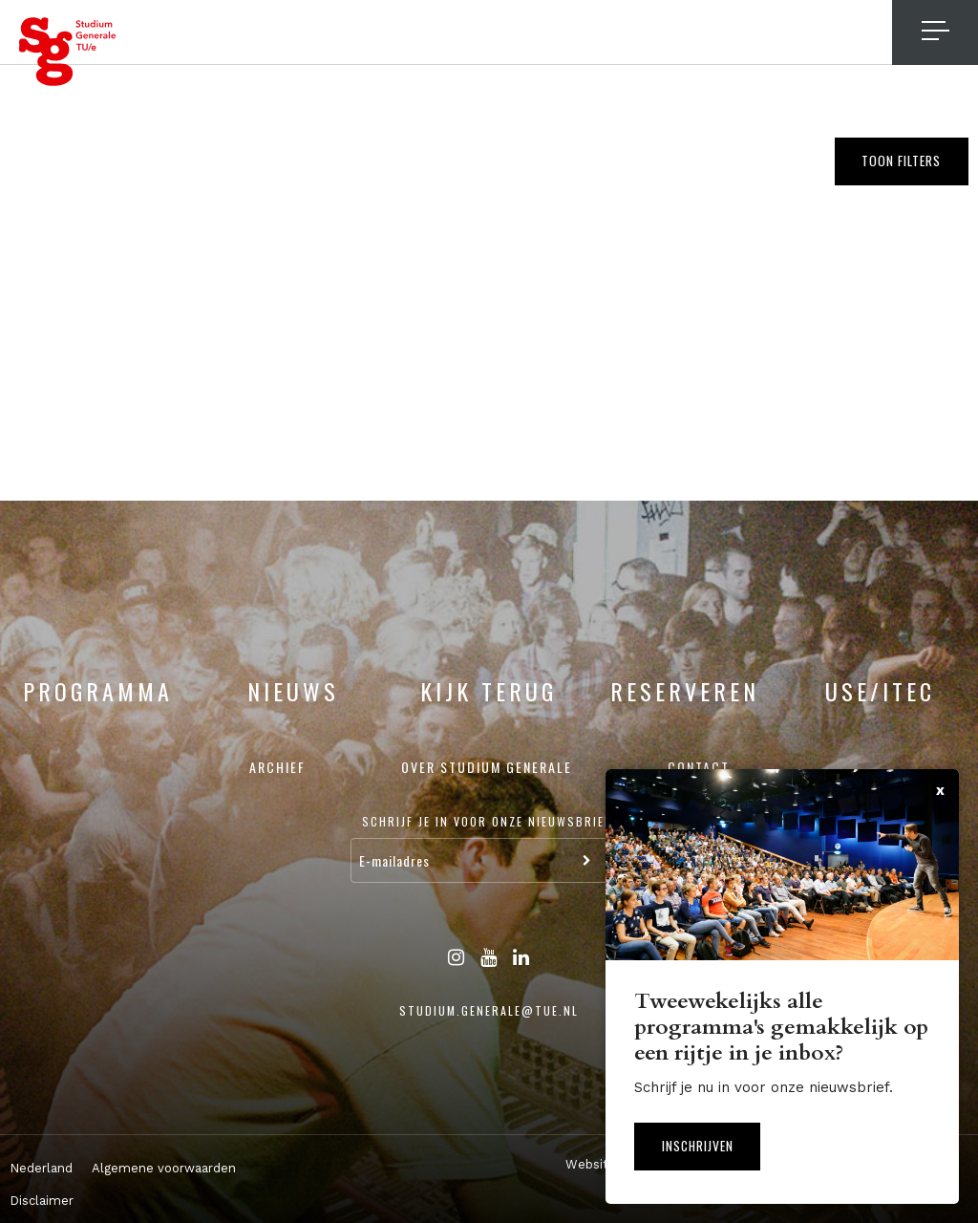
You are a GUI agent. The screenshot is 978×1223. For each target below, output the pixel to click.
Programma (98, 691)
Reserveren (684, 691)
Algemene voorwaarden (164, 1168)
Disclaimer (42, 1200)
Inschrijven (702, 1144)
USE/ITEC (880, 691)
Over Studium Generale (486, 767)
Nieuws (293, 691)
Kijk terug (488, 691)
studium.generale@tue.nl (489, 1010)
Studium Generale (68, 51)
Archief (277, 767)
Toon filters (897, 163)
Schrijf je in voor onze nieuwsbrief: (489, 821)
